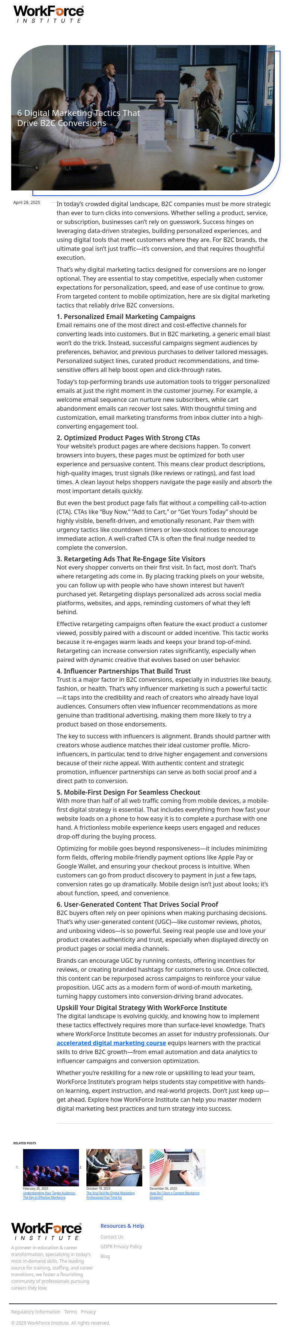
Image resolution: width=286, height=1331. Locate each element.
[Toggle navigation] (267, 14)
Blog (105, 1256)
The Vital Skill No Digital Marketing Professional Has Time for (110, 1195)
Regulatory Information (36, 1312)
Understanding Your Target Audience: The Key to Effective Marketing (49, 1195)
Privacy (88, 1312)
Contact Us (112, 1237)
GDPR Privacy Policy (121, 1246)
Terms (70, 1312)
